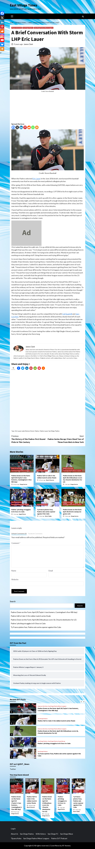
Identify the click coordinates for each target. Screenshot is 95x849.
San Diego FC (53, 834)
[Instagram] (2, 36)
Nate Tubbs (48, 516)
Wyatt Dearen (50, 480)
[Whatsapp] (33, 127)
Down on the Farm (16, 468)
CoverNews (55, 845)
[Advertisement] (47, 108)
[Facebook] (13, 127)
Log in (13, 828)
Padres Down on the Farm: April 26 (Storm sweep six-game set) (72, 512)
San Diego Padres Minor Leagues (44, 27)
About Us (14, 834)
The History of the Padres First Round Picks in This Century (29, 439)
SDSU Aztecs (41, 834)
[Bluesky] (2, 44)
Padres (37, 431)
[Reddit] (29, 127)
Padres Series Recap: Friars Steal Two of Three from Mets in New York (66, 439)
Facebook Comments (35, 534)
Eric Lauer (36, 178)
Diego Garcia (23, 484)
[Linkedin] (21, 127)
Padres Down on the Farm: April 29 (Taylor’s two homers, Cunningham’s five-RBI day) (21, 479)
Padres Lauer (44, 431)
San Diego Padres (28, 27)
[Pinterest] (25, 127)
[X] (17, 127)
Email (51, 571)
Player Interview (16, 27)
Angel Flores (22, 514)
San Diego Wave (66, 834)
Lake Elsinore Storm (28, 431)
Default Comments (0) (19, 534)
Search (12, 601)
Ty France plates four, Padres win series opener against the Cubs (46, 512)
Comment (15, 543)
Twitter (13, 769)
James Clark (28, 44)
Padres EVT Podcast (59, 838)
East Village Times (23, 5)
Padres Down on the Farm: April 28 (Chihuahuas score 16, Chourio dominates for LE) (72, 479)
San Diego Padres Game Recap (19, 504)
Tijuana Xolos (16, 838)
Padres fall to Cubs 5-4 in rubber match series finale (46, 477)
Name (13, 571)
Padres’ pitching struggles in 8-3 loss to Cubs (21, 511)
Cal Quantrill (67, 314)
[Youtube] (2, 40)
